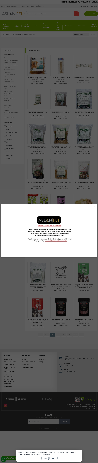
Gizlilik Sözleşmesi (23, 454)
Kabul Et (53, 458)
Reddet (45, 458)
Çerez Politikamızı (36, 454)
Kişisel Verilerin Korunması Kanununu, (66, 452)
